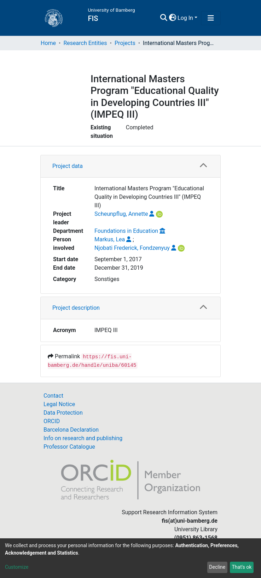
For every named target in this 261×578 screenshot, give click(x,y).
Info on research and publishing (83, 438)
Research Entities (85, 43)
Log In (185, 18)
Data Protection (63, 412)
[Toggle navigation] (211, 18)
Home (48, 43)
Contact (53, 395)
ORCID (52, 421)
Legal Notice (59, 404)
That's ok (241, 567)
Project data (67, 166)
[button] (172, 18)
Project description (76, 307)
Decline (217, 567)
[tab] (130, 166)
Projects (125, 43)
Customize (16, 567)
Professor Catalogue (69, 446)
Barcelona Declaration (71, 429)
